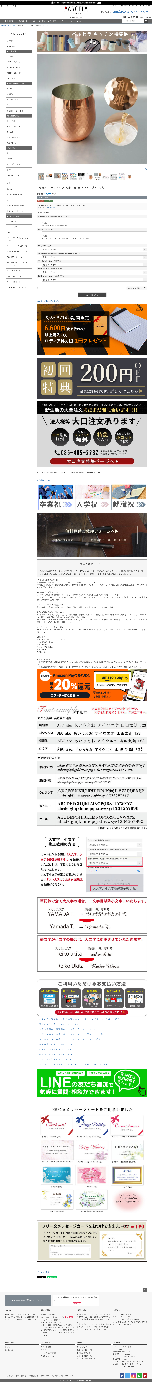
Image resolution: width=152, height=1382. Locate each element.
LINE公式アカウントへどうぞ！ (132, 11)
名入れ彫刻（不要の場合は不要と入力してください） (55, 216)
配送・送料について (84, 1350)
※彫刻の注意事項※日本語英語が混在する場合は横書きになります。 (60, 253)
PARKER (3, 25)
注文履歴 (52, 21)
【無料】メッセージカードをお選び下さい (52, 276)
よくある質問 (39, 21)
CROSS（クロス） (14, 227)
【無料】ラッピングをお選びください (50, 268)
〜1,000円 (10, 56)
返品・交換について (84, 1356)
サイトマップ (71, 1376)
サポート (80, 1343)
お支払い (8, 1310)
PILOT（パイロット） (15, 276)
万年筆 (9, 159)
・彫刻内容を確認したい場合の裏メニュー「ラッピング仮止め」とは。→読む (78, 1019)
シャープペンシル (13, 164)
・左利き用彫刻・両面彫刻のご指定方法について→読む (66, 1029)
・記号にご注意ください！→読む (55, 1049)
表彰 (8, 105)
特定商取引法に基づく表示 (39, 1376)
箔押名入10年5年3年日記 (16, 206)
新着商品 (9, 21)
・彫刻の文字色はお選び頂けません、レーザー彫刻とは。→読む (71, 1034)
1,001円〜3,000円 (13, 62)
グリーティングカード (15, 211)
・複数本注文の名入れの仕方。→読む (57, 1044)
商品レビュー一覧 (47, 1356)
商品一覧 (23, 21)
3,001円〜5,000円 (13, 67)
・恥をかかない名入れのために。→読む (58, 1024)
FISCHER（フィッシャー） (17, 257)
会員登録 (125, 5)
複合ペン (10, 170)
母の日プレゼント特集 (15, 111)
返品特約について (43, 480)
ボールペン (11, 153)
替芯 (8, 183)
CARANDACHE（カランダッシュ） (17, 239)
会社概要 (117, 1343)
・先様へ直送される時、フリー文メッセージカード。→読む (69, 1039)
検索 (146, 21)
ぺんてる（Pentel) (13, 271)
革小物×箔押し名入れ (15, 194)
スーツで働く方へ (13, 137)
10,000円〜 (11, 79)
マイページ (67, 21)
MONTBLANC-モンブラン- (17, 251)
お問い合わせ (21, 1376)
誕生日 (9, 88)
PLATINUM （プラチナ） (17, 287)
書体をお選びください (45, 246)
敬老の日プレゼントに (15, 126)
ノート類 (10, 200)
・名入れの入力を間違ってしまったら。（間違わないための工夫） (72, 1064)
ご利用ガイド (134, 5)
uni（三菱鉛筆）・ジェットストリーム (17, 264)
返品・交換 (81, 1310)
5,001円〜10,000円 (14, 73)
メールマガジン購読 (48, 1353)
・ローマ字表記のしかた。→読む (55, 1059)
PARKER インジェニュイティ (17, 176)
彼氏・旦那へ (12, 121)
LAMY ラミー (12, 232)
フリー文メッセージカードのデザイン (50, 261)
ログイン (116, 5)
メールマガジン (146, 5)
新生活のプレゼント (14, 100)
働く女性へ (11, 132)
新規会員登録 (46, 1347)
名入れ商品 (11, 25)
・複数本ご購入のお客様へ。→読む (56, 1054)
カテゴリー (9, 1343)
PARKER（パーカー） (15, 221)
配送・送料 (45, 1310)
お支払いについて (83, 1353)
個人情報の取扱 (57, 1376)
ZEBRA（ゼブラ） (14, 282)
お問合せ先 (118, 1310)
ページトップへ (145, 1290)
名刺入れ (10, 189)
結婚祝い (10, 94)
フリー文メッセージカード (46, 229)
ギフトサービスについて (86, 1359)
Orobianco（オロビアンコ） (17, 246)
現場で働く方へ (12, 143)
